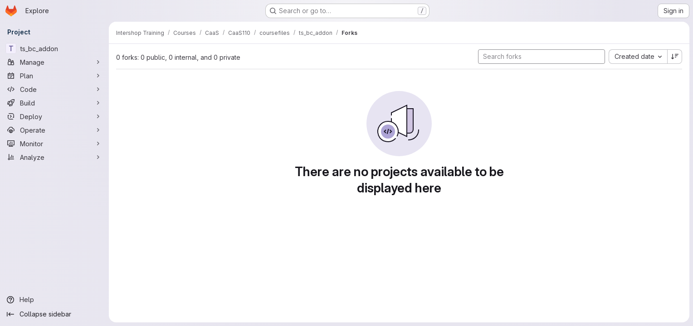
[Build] (54, 102)
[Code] (54, 89)
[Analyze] (54, 157)
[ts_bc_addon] (54, 48)
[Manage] (54, 62)
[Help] (54, 299)
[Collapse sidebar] (54, 314)
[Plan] (54, 75)
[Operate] (54, 130)
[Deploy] (54, 116)
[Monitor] (54, 143)
